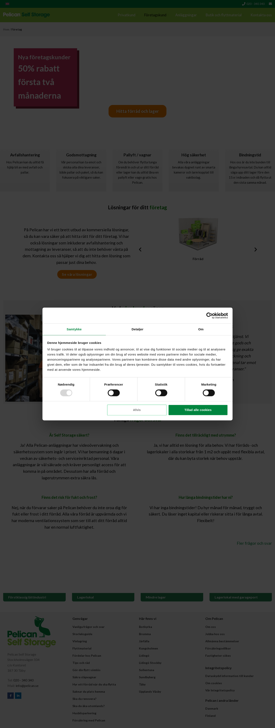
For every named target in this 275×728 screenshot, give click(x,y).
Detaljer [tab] (137, 329)
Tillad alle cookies (197, 410)
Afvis (137, 410)
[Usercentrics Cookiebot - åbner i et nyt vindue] (209, 315)
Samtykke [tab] (74, 329)
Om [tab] (200, 329)
